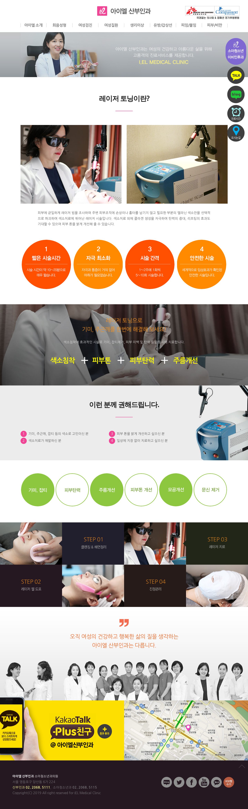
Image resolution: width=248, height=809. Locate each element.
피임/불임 (188, 25)
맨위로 (241, 766)
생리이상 (137, 25)
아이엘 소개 (33, 25)
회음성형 (59, 25)
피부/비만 (214, 25)
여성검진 (85, 25)
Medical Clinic (90, 793)
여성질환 (111, 25)
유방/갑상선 (163, 25)
